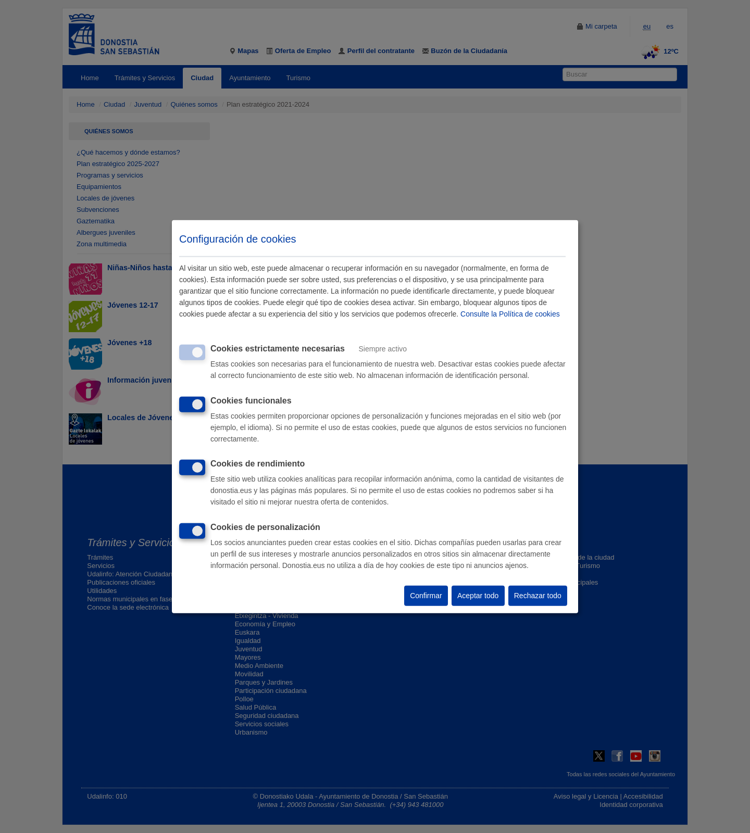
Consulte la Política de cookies (510, 314)
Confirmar (426, 595)
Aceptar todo (477, 595)
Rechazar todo (537, 595)
